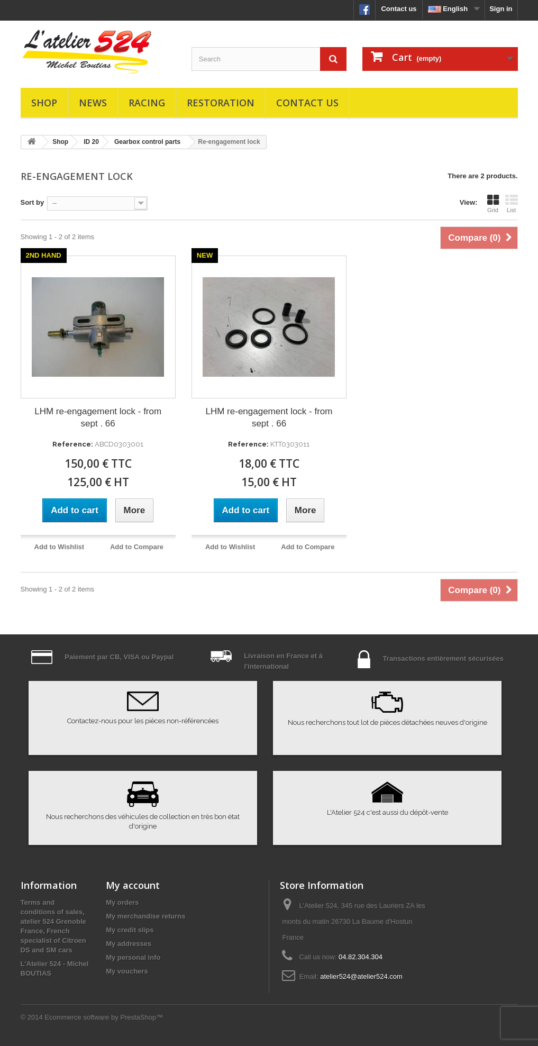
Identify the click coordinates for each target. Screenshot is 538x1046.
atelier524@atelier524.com (361, 976)
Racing (147, 102)
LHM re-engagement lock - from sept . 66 (97, 417)
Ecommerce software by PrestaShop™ (103, 1017)
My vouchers (127, 971)
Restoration (220, 102)
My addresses (128, 944)
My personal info (133, 957)
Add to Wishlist (59, 547)
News (93, 102)
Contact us (398, 9)
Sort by (32, 202)
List (511, 203)
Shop (44, 102)
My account (133, 885)
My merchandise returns (145, 916)
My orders (122, 902)
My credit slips (129, 930)
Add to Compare (136, 547)
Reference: (72, 444)
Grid (493, 203)
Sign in (500, 9)
